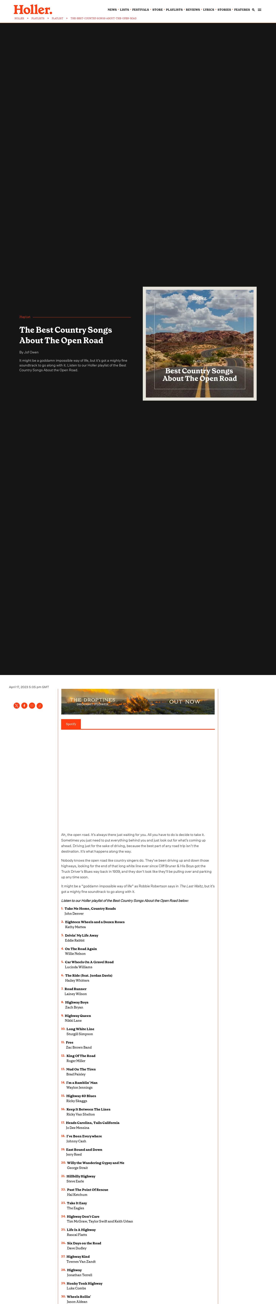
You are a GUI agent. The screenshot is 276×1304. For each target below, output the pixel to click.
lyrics (208, 10)
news (112, 10)
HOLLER (19, 18)
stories (224, 10)
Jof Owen (31, 351)
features (242, 10)
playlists (174, 10)
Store (157, 10)
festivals (140, 10)
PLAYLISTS (37, 18)
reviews (193, 10)
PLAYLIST (57, 18)
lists (124, 10)
